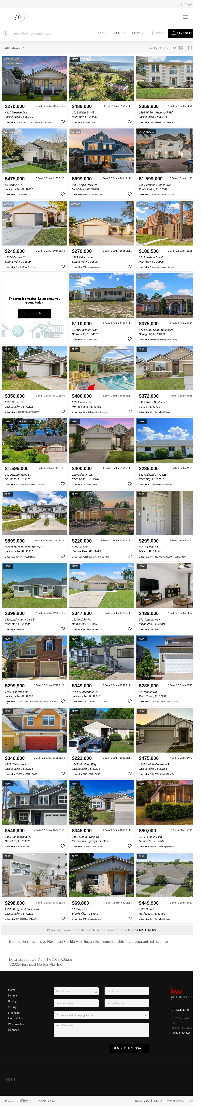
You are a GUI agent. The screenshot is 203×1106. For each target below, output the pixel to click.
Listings (12, 995)
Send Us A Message (129, 1048)
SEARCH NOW (145, 930)
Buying (12, 1001)
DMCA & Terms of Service (169, 1100)
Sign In (188, 4)
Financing (14, 1012)
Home (11, 989)
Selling (12, 1007)
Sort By (153, 48)
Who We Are (16, 1024)
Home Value (15, 1018)
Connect (13, 1029)
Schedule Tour (34, 313)
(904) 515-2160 (180, 1033)
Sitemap (193, 1100)
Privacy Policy (141, 1100)
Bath (119, 33)
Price (138, 33)
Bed (103, 33)
